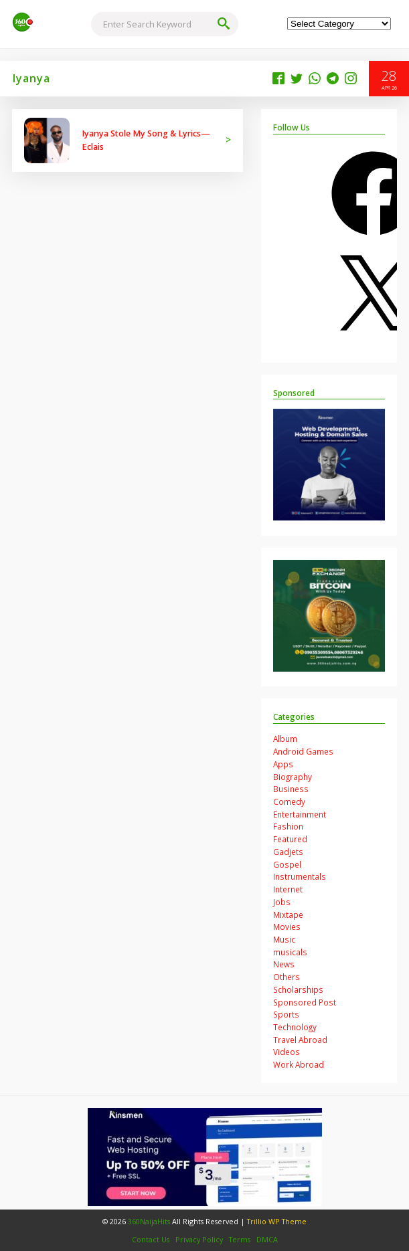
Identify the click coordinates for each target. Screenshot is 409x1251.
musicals (290, 952)
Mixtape (288, 914)
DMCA (267, 1239)
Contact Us (150, 1239)
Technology (295, 1027)
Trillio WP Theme (277, 1221)
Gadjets (288, 851)
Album (285, 738)
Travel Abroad (300, 1039)
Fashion (288, 826)
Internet (288, 889)
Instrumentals (299, 876)
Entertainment (299, 814)
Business (291, 788)
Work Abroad (298, 1064)
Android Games (303, 751)
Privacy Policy (199, 1239)
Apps (283, 764)
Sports (286, 1014)
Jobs (282, 901)
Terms (239, 1239)
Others (286, 976)
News (284, 964)
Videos (286, 1051)
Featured (290, 839)
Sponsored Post (304, 1002)
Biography (292, 776)
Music (284, 939)
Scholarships (298, 989)
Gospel (287, 864)
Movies (287, 926)
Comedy (289, 801)
